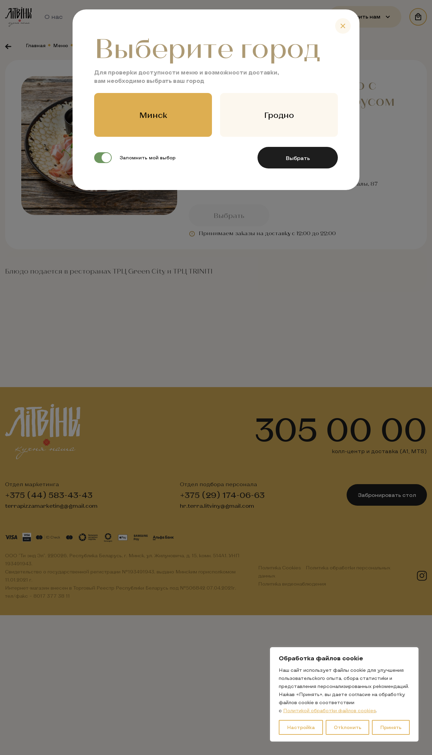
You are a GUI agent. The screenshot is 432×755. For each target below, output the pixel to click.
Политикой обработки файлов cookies (329, 710)
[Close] (343, 26)
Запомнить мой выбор (135, 157)
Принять (391, 727)
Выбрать (298, 158)
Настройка (301, 727)
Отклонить (347, 727)
